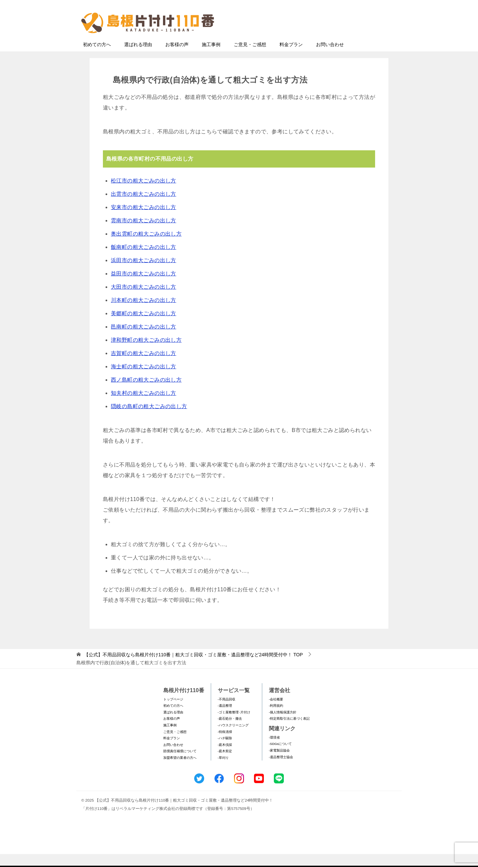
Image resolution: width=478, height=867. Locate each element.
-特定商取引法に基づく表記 (289, 731)
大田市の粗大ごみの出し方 (143, 300)
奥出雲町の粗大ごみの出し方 (146, 247)
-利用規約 (276, 718)
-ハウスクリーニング (233, 738)
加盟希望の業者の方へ (180, 770)
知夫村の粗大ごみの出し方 (143, 406)
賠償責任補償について (180, 764)
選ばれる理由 (138, 57)
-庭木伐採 (225, 757)
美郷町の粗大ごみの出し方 (143, 326)
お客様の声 (177, 57)
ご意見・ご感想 (250, 57)
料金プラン (291, 57)
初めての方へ (97, 57)
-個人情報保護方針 (282, 725)
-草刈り (223, 770)
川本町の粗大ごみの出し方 (143, 313)
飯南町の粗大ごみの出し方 (143, 260)
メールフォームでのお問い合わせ (337, 38)
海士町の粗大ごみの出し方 (143, 379)
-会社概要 (276, 712)
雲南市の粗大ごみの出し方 (143, 233)
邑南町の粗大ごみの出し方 (143, 339)
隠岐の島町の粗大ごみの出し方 (149, 419)
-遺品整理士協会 (281, 770)
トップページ (173, 712)
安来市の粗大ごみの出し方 (143, 220)
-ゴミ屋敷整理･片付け (234, 725)
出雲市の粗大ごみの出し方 (143, 207)
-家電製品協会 (279, 763)
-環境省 (274, 750)
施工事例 (211, 57)
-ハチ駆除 (225, 751)
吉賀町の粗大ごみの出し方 (143, 366)
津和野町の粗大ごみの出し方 (146, 353)
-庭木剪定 (225, 764)
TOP (193, 667)
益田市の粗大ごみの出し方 (143, 286)
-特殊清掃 (225, 745)
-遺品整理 (225, 718)
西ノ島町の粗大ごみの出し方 (146, 393)
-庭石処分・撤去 (230, 731)
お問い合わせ (330, 57)
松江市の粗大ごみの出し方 (143, 193)
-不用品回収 (226, 712)
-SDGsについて (280, 757)
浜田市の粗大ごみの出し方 (143, 273)
